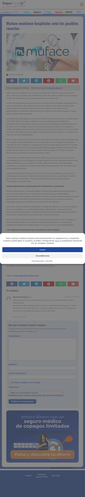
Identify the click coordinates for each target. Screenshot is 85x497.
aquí (57, 240)
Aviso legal (48, 261)
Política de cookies (38, 261)
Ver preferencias (42, 256)
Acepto (43, 250)
